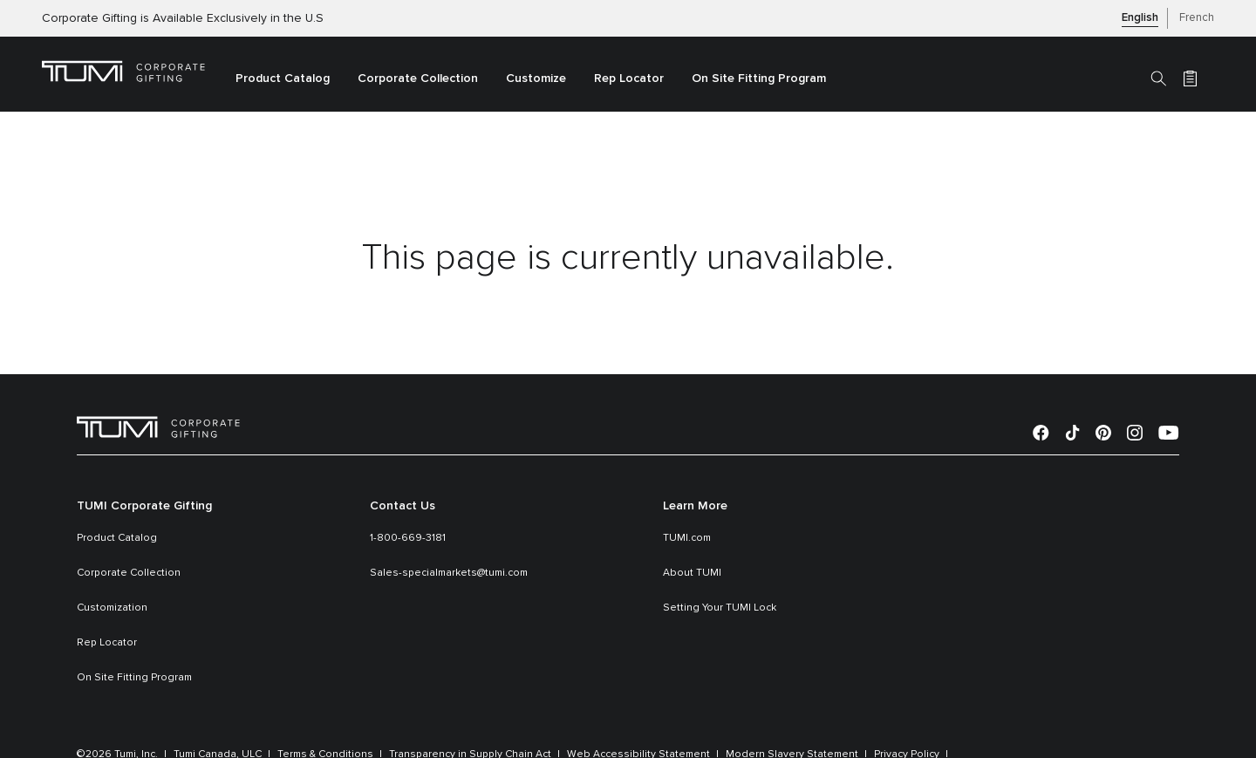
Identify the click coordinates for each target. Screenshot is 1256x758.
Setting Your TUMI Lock (719, 608)
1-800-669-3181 (408, 538)
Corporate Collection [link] (418, 78)
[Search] (1158, 77)
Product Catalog (117, 538)
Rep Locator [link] (629, 78)
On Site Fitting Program (134, 678)
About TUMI (692, 573)
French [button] (1196, 18)
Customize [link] (536, 78)
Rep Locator (107, 643)
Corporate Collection (129, 573)
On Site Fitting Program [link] (759, 78)
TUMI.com (687, 538)
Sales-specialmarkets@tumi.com (449, 573)
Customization (112, 608)
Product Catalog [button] (283, 78)
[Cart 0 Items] (1190, 78)
